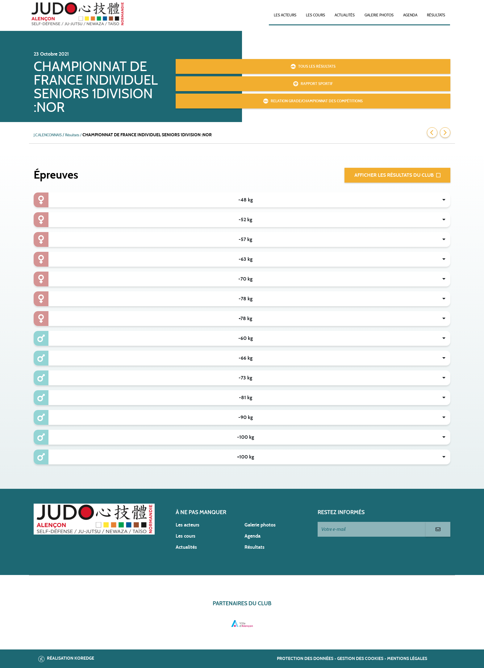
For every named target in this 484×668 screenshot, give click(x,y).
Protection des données (305, 659)
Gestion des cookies (360, 659)
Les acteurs (285, 15)
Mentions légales (407, 659)
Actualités (345, 15)
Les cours (315, 15)
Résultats (436, 15)
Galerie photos (379, 15)
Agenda (410, 15)
